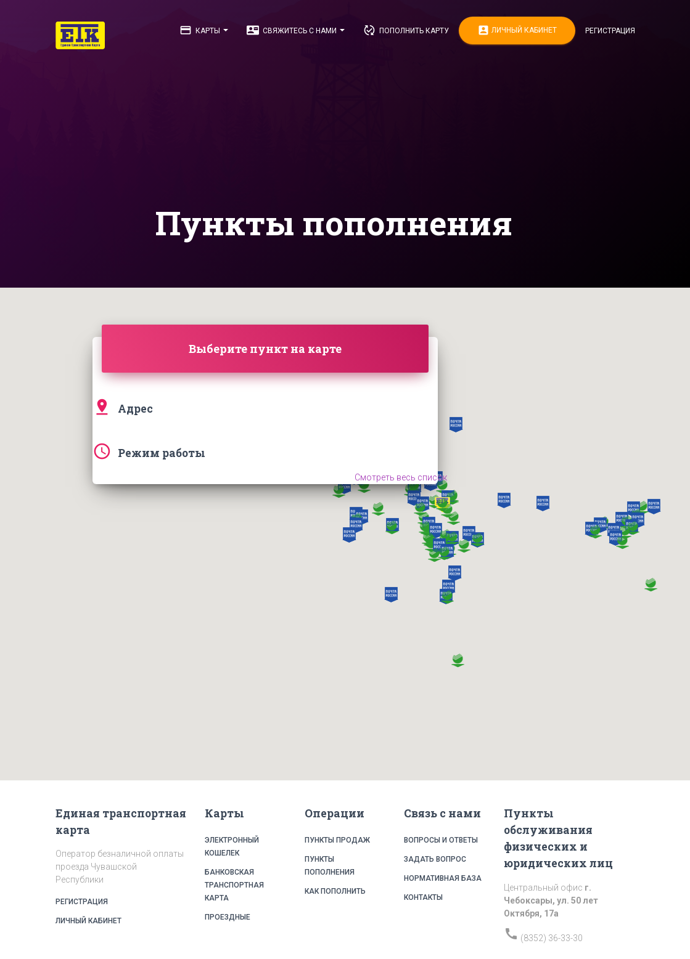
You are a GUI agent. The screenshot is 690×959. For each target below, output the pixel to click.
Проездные (227, 917)
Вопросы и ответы (441, 840)
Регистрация (610, 30)
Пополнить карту (406, 30)
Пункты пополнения (330, 865)
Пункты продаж (337, 840)
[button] (414, 498)
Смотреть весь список (401, 477)
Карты (203, 30)
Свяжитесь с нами (296, 30)
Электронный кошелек (232, 846)
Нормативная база (443, 878)
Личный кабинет (517, 30)
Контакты (423, 897)
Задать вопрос (435, 859)
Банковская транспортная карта (234, 885)
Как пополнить (335, 891)
